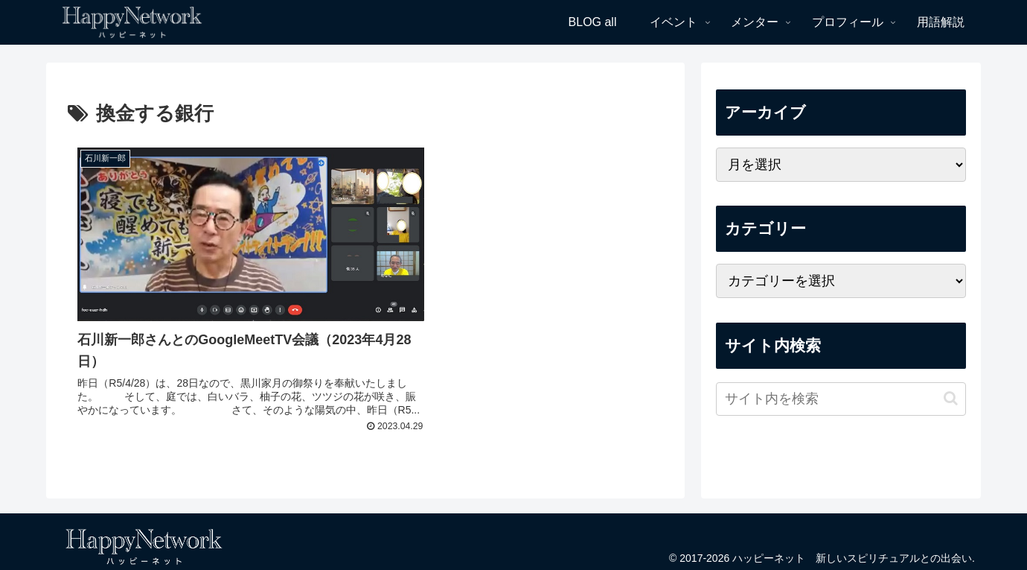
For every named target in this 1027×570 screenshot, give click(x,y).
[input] (841, 399)
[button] (951, 398)
